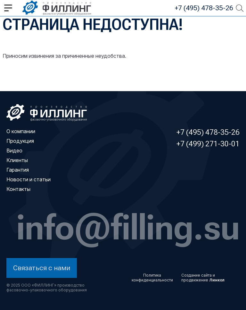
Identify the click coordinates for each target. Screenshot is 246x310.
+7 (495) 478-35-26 (204, 8)
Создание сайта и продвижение (203, 277)
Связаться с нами (41, 268)
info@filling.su (128, 226)
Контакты (18, 189)
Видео (14, 150)
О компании (20, 131)
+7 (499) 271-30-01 (208, 144)
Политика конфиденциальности (152, 277)
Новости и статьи (28, 179)
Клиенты (17, 160)
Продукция (20, 141)
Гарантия (17, 170)
